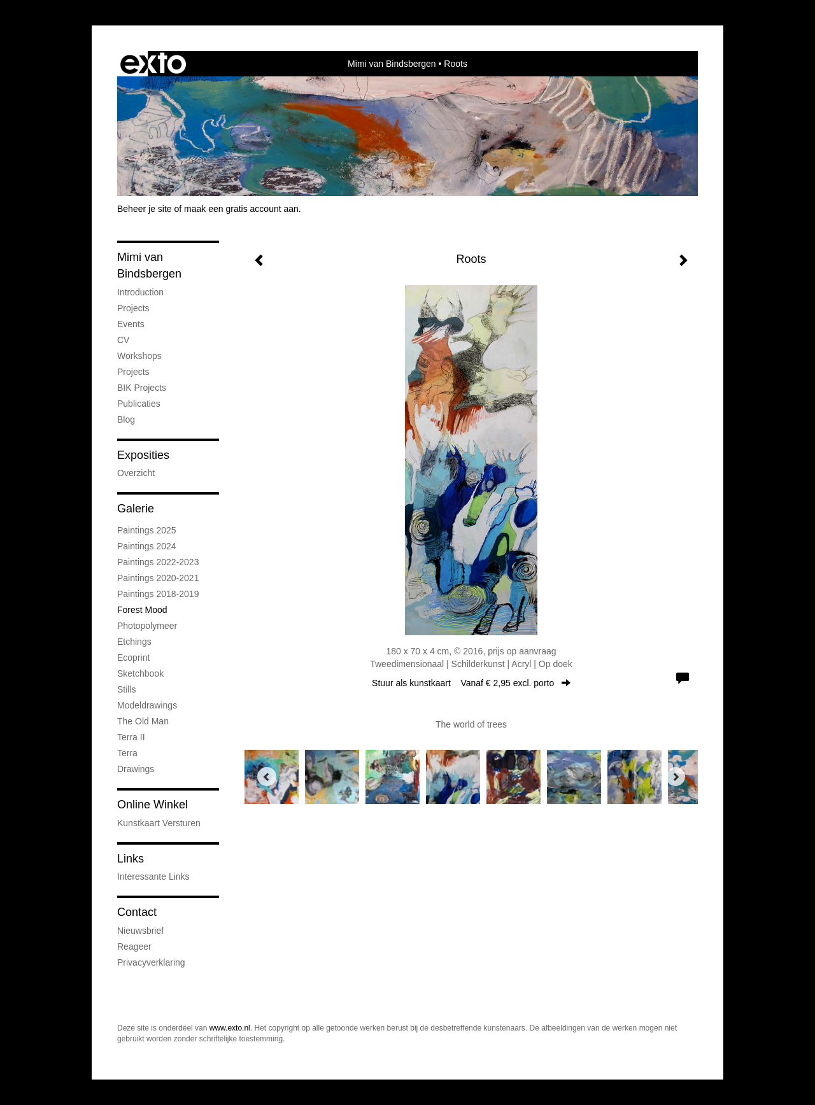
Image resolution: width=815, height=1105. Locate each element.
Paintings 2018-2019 (158, 594)
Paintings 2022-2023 (158, 562)
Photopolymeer (147, 626)
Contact (137, 912)
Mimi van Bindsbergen (392, 64)
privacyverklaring (151, 962)
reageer (134, 946)
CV (123, 340)
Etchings (134, 642)
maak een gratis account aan (241, 209)
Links (130, 858)
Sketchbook (140, 673)
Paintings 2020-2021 (158, 578)
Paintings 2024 (146, 546)
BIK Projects (141, 388)
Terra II (131, 737)
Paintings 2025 (146, 530)
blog (126, 419)
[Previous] (266, 776)
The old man (143, 721)
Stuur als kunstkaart (471, 683)
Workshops (139, 356)
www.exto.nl (229, 1028)
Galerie (135, 508)
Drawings (135, 769)
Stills (126, 689)
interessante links (153, 876)
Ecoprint (133, 657)
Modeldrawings (147, 705)
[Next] (675, 776)
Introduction (140, 292)
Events (131, 324)
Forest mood (142, 610)
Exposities (143, 455)
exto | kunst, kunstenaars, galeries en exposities (153, 63)
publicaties (138, 403)
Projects (133, 308)
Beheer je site (144, 209)
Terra (127, 753)
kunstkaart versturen (159, 823)
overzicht (136, 473)
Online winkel (152, 804)
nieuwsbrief (140, 931)
